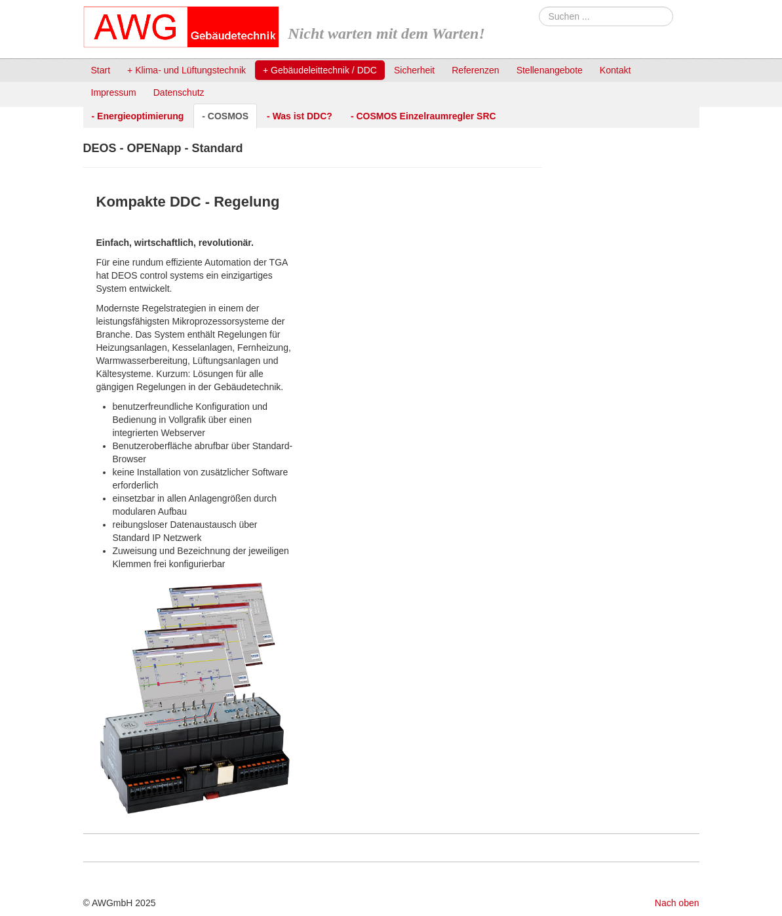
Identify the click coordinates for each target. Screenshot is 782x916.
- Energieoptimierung (138, 116)
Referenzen (475, 70)
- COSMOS (225, 116)
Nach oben (677, 903)
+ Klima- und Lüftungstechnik (186, 70)
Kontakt (615, 70)
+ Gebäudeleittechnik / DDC (320, 70)
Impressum (113, 92)
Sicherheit (414, 70)
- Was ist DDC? (299, 116)
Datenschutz (179, 92)
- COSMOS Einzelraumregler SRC (423, 116)
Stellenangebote (550, 70)
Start (101, 70)
